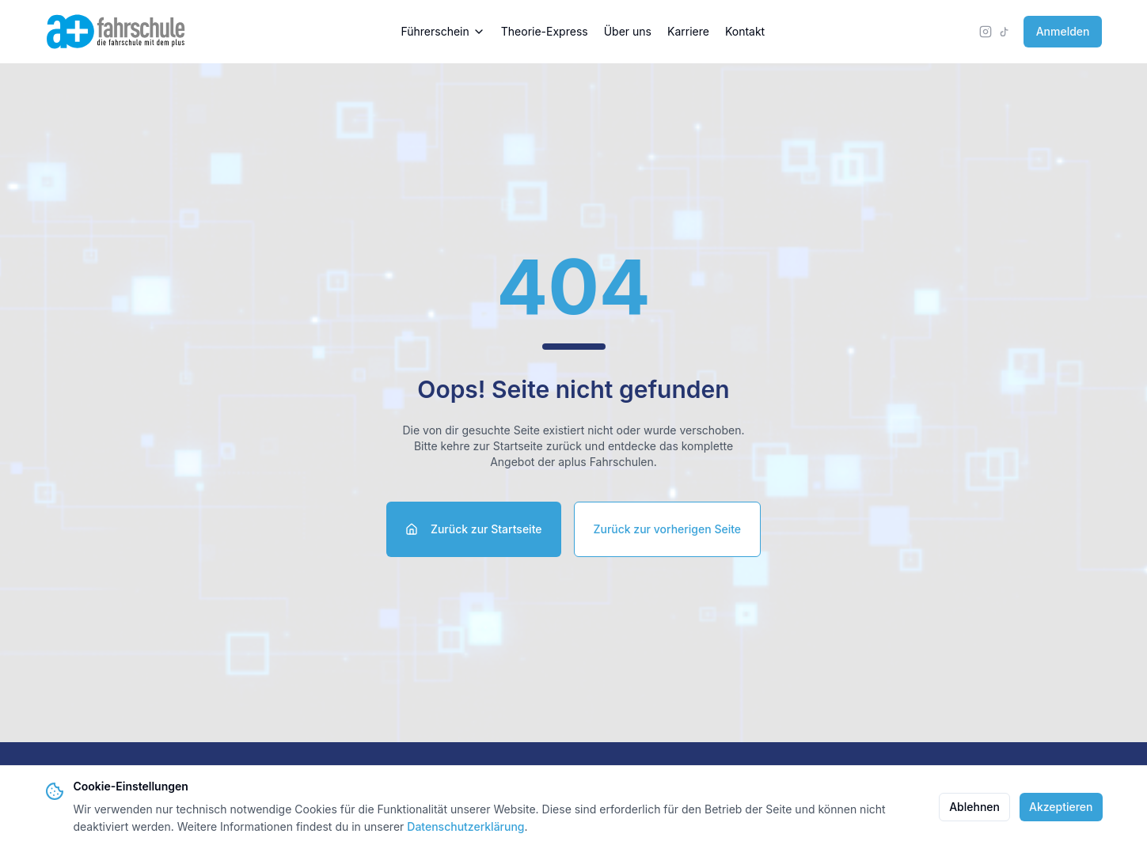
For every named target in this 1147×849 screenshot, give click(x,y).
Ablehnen (974, 806)
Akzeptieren (1061, 806)
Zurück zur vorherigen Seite (668, 529)
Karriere (688, 31)
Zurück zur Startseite (473, 529)
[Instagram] (985, 31)
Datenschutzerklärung (465, 826)
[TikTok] (1004, 31)
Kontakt (745, 31)
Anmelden (1063, 31)
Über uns (627, 31)
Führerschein (442, 31)
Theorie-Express (544, 31)
